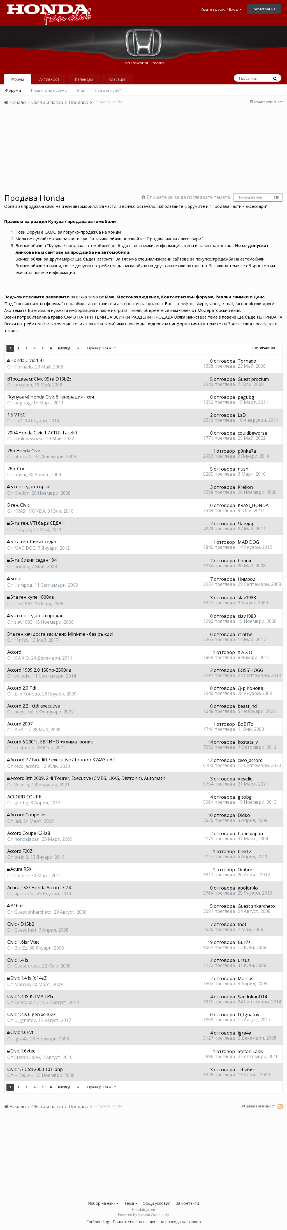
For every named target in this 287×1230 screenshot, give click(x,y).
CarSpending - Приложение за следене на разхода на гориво (143, 1221)
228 (276, 197)
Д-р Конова (27, 694)
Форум (17, 79)
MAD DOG (25, 548)
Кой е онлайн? (108, 90)
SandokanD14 (29, 1002)
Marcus (22, 984)
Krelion (21, 493)
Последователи (250, 197)
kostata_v (24, 748)
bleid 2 (21, 857)
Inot (242, 924)
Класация (117, 79)
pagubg (22, 403)
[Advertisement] (143, 151)
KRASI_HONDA (29, 511)
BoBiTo (22, 730)
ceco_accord (26, 766)
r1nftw (21, 640)
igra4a (21, 1039)
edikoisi (22, 676)
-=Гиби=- (23, 1075)
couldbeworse (29, 439)
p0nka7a (23, 456)
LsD (18, 421)
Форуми (13, 90)
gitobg (21, 803)
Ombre (21, 875)
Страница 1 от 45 (101, 348)
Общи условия (156, 1203)
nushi (20, 474)
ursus (244, 960)
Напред (64, 348)
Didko (244, 815)
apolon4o (24, 893)
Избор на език (103, 1203)
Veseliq (21, 785)
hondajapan (27, 839)
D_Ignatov (25, 1020)
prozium (23, 385)
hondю (21, 566)
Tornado (23, 367)
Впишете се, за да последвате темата (188, 197)
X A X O (21, 658)
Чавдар (22, 529)
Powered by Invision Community (143, 1214)
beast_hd (23, 712)
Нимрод (23, 585)
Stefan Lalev (27, 1057)
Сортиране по (264, 348)
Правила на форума (49, 90)
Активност (49, 79)
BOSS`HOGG (250, 670)
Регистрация (264, 8)
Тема (130, 1203)
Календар (84, 79)
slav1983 (23, 603)
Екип (81, 90)
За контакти (187, 1203)
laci (17, 821)
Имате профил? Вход (221, 9)
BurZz (20, 948)
